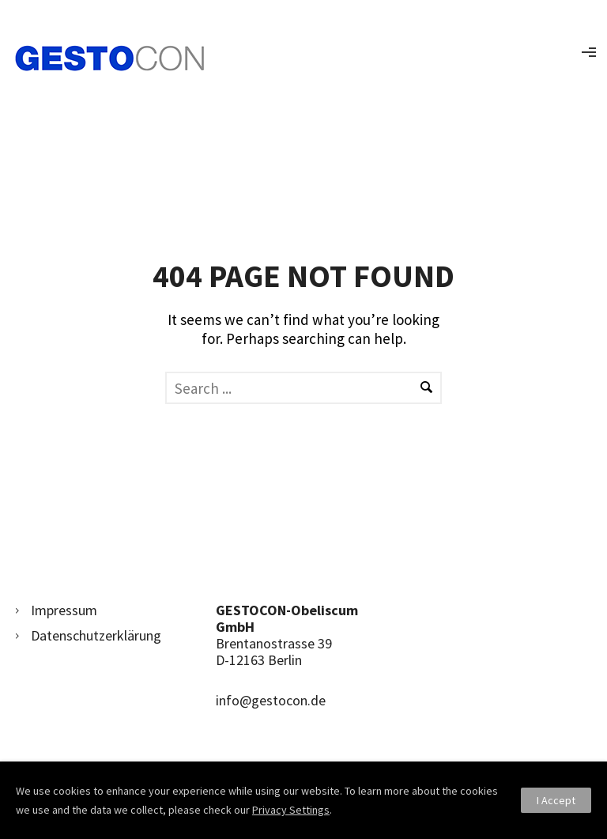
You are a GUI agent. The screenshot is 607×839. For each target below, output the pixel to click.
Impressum (64, 610)
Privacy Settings (291, 810)
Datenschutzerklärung (96, 635)
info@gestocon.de (271, 700)
